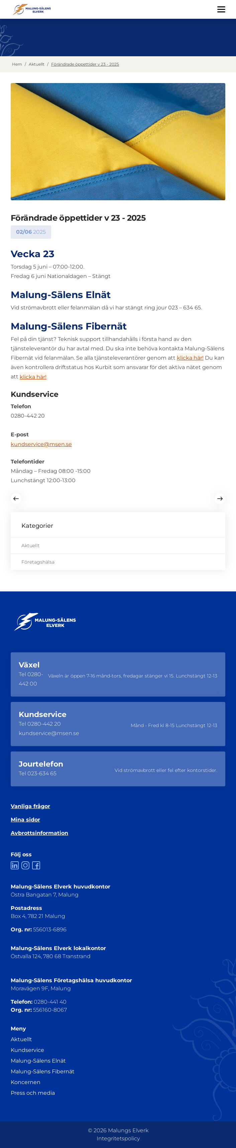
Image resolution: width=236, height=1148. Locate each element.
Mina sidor (25, 819)
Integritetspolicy (118, 1138)
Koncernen (25, 1082)
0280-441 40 (50, 1002)
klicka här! (190, 358)
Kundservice (27, 1050)
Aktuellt (36, 64)
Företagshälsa (37, 562)
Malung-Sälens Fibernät (43, 1071)
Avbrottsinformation (39, 833)
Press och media (33, 1093)
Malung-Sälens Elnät (38, 1061)
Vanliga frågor (30, 806)
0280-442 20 (44, 724)
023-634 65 (41, 773)
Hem (17, 64)
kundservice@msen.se (41, 444)
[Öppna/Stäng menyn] (221, 9)
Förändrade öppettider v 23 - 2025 (85, 64)
